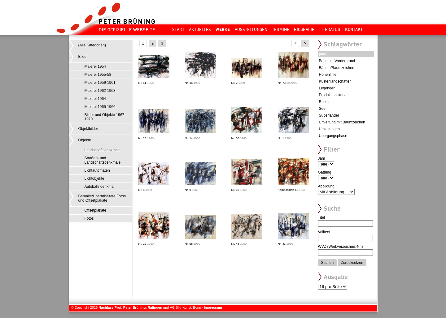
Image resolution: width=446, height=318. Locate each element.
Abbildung (326, 186)
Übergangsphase (333, 136)
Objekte (84, 140)
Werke (223, 29)
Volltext (324, 232)
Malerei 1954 (95, 66)
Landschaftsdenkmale (103, 150)
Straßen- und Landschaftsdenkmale (103, 160)
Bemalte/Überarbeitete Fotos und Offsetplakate (102, 198)
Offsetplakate (96, 210)
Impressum (213, 307)
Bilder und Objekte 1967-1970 (105, 117)
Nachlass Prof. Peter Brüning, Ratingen (130, 307)
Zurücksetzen (352, 262)
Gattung (324, 172)
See (322, 108)
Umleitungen (329, 129)
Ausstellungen (251, 29)
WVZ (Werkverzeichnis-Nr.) (340, 246)
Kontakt (354, 29)
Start (178, 29)
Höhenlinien (329, 74)
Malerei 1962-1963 (100, 90)
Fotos (89, 218)
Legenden (327, 88)
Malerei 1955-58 (98, 74)
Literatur (329, 29)
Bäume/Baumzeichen (336, 68)
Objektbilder (88, 129)
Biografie (304, 29)
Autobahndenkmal (100, 186)
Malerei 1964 (95, 99)
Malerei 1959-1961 (100, 82)
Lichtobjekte (94, 178)
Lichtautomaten (97, 170)
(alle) (323, 54)
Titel (321, 217)
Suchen (327, 262)
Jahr (321, 158)
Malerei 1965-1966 (100, 107)
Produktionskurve (333, 95)
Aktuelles (200, 29)
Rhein (324, 102)
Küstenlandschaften (335, 81)
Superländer (329, 115)
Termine (280, 29)
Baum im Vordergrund (337, 61)
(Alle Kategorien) (92, 45)
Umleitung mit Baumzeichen (342, 122)
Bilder (83, 56)
